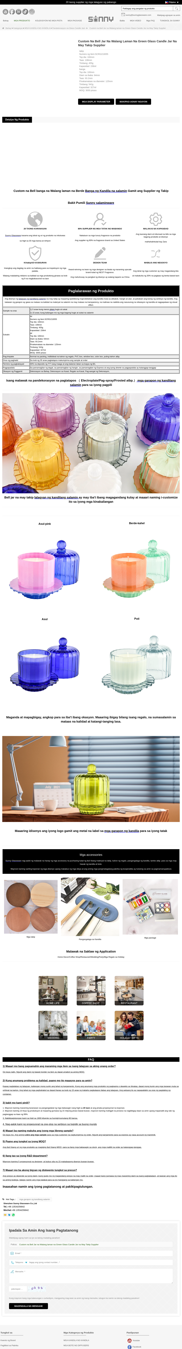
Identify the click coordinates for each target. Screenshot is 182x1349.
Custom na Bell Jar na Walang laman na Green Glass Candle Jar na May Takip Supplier (57, 1240)
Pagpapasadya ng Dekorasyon (14, 1346)
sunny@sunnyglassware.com (138, 15)
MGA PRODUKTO (22, 20)
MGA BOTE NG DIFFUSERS (76, 1341)
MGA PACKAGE (75, 20)
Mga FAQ (150, 20)
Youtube (130, 1336)
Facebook (130, 1343)
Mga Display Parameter (96, 101)
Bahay (6, 20)
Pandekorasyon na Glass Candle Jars (68, 28)
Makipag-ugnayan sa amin (168, 15)
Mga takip (67, 1346)
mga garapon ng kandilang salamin (34, 1195)
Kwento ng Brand (8, 1336)
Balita (122, 20)
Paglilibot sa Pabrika (9, 1341)
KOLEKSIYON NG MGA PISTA (48, 20)
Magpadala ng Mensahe (28, 1302)
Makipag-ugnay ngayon (133, 101)
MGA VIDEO (135, 20)
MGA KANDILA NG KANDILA (37, 28)
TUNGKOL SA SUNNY (170, 20)
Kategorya (17, 28)
